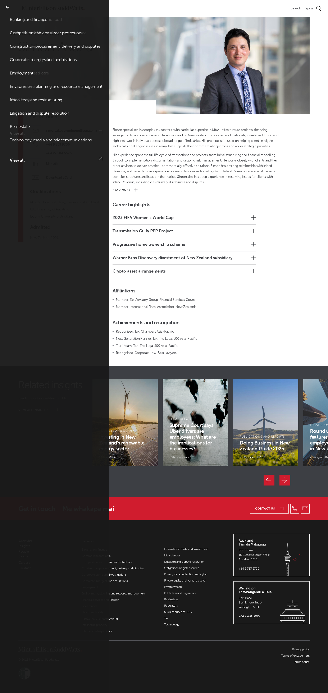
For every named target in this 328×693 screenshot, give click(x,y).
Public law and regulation (180, 593)
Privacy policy (301, 649)
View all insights (38, 410)
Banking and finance (94, 549)
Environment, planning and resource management (113, 593)
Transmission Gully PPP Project (184, 230)
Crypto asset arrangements (184, 271)
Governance (89, 606)
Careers (24, 563)
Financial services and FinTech (100, 600)
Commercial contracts (96, 556)
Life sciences (172, 555)
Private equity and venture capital (185, 580)
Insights (24, 546)
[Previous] (269, 480)
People (32, 32)
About (23, 557)
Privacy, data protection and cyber (186, 574)
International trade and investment (186, 549)
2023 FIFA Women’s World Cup (184, 217)
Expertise (25, 540)
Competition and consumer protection (106, 562)
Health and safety (93, 612)
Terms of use (301, 662)
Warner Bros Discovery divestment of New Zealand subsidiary (184, 257)
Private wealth (173, 587)
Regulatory (171, 605)
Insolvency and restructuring (100, 618)
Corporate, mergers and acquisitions (105, 581)
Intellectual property (94, 625)
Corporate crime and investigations (104, 574)
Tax (166, 618)
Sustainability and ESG (178, 612)
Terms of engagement (295, 655)
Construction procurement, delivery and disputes (113, 568)
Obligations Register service (181, 568)
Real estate (171, 599)
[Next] (284, 480)
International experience (97, 631)
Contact (24, 568)
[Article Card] (125, 422)
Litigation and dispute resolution (184, 562)
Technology (171, 624)
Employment (90, 587)
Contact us (269, 508)
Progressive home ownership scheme (184, 244)
